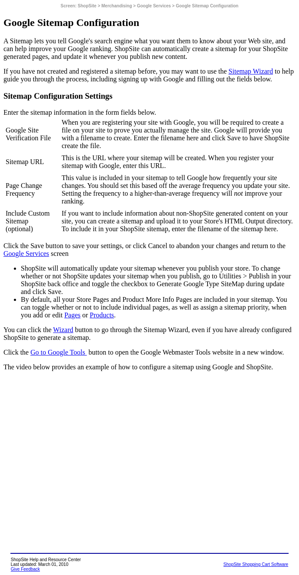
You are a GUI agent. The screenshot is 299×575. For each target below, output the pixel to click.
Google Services (26, 253)
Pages (72, 315)
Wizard (63, 329)
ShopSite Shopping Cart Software (256, 564)
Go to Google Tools (58, 352)
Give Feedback (25, 569)
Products (102, 315)
